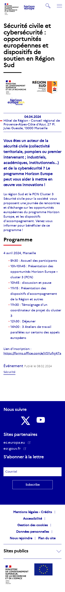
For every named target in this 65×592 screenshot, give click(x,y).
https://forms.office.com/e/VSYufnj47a (32, 353)
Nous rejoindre (21, 538)
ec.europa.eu (15, 442)
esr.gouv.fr (13, 449)
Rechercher (48, 5)
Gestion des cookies (32, 525)
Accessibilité (32, 518)
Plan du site (46, 538)
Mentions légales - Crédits (32, 512)
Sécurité (9, 372)
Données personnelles (32, 532)
